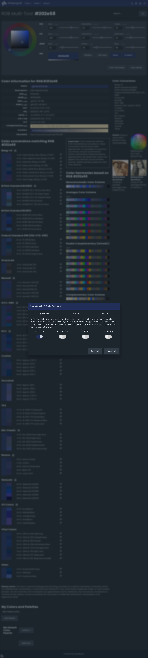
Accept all (111, 351)
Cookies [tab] (75, 313)
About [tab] (105, 313)
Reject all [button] (95, 351)
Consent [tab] (44, 313)
